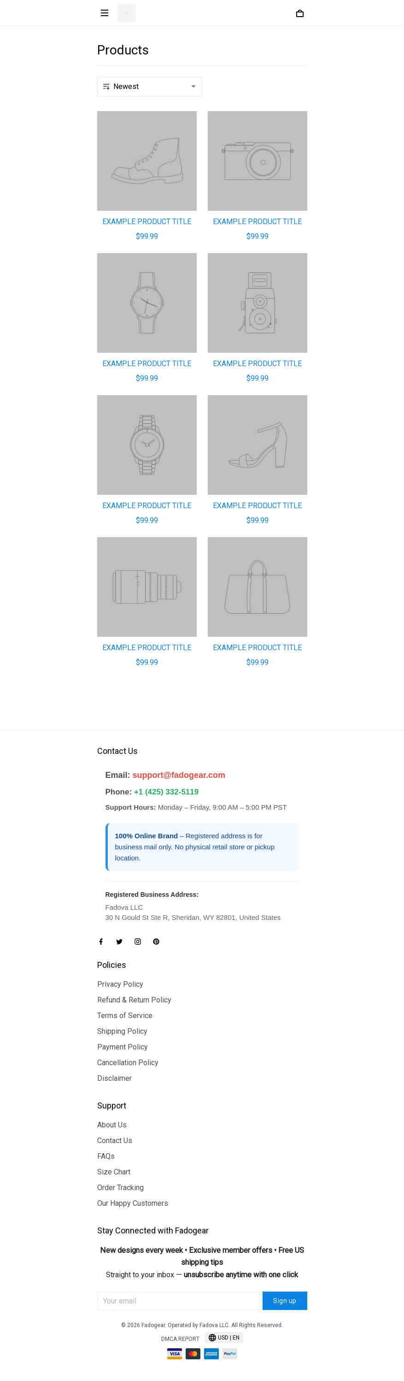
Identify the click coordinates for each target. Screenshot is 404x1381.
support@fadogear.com (179, 775)
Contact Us (114, 1140)
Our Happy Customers (132, 1203)
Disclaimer (114, 1078)
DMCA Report (180, 1339)
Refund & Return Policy (134, 1000)
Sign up (285, 1300)
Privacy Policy (120, 984)
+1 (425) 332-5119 (166, 792)
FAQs (106, 1156)
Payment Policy (122, 1047)
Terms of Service (124, 1015)
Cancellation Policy (127, 1062)
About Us (112, 1124)
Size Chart (113, 1172)
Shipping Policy (122, 1031)
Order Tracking (120, 1187)
